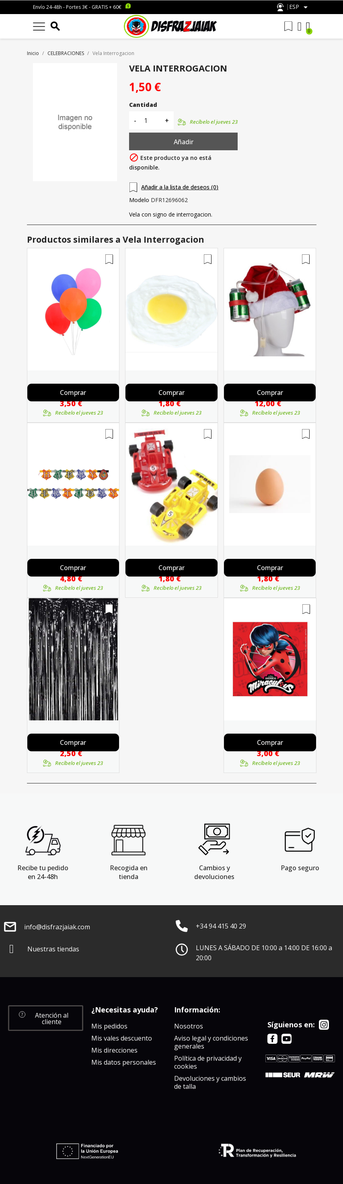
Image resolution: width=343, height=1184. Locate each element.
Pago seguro (300, 867)
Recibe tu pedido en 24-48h (42, 872)
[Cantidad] (150, 120)
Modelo (139, 200)
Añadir (183, 141)
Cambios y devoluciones (214, 872)
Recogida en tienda (129, 872)
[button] (45, 1018)
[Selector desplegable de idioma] (299, 7)
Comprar (73, 392)
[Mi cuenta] (300, 26)
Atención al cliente (280, 7)
